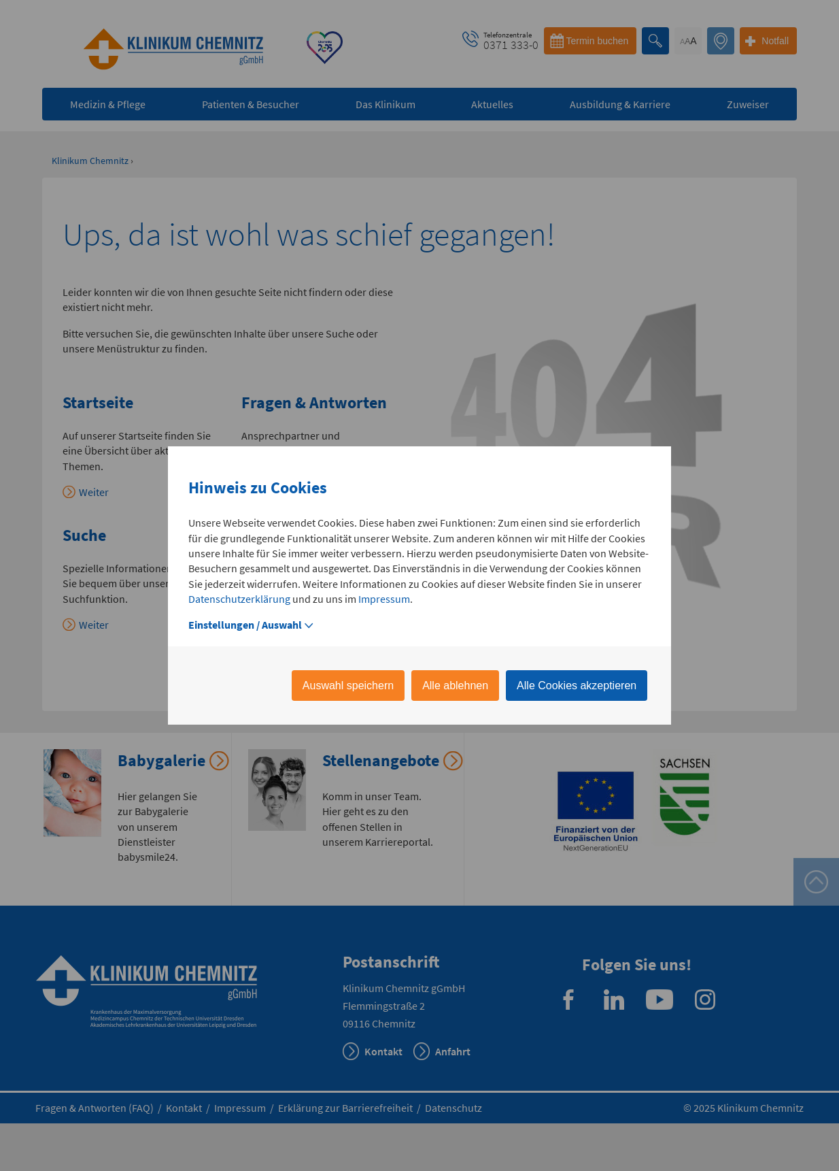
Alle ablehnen (455, 685)
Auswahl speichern (348, 685)
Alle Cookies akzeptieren (576, 685)
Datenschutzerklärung (239, 599)
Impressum (384, 599)
